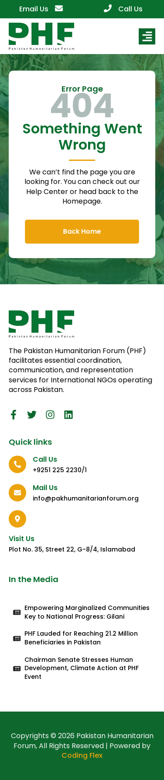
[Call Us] (108, 8)
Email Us (33, 9)
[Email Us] (59, 8)
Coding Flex (82, 755)
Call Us (130, 9)
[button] (147, 36)
